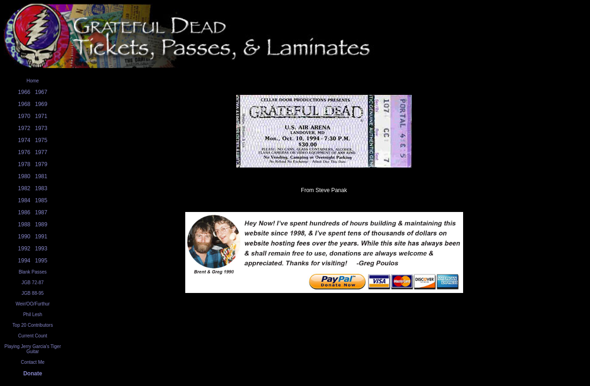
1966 (24, 92)
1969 (41, 104)
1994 (24, 260)
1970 (24, 116)
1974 (24, 140)
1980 (24, 176)
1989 (41, 224)
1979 (41, 164)
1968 (24, 104)
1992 (24, 248)
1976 (24, 152)
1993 (41, 248)
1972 (24, 128)
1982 (24, 188)
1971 (41, 116)
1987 (41, 212)
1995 (41, 260)
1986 (24, 212)
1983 (41, 188)
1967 (41, 92)
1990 (24, 236)
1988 (24, 224)
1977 (41, 152)
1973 (41, 128)
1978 (24, 164)
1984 (24, 200)
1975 (41, 140)
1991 (41, 236)
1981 (41, 176)
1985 (41, 200)
